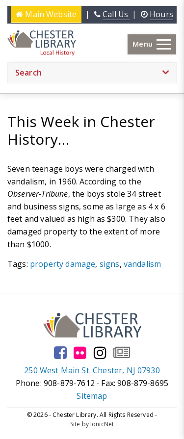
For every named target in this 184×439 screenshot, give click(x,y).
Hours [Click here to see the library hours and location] (161, 14)
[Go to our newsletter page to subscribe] (121, 352)
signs (110, 263)
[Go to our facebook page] (60, 352)
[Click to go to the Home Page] (41, 43)
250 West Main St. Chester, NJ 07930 (92, 370)
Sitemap (92, 395)
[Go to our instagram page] (100, 352)
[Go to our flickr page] (80, 352)
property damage (62, 263)
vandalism (142, 263)
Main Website (46, 14)
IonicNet (102, 424)
